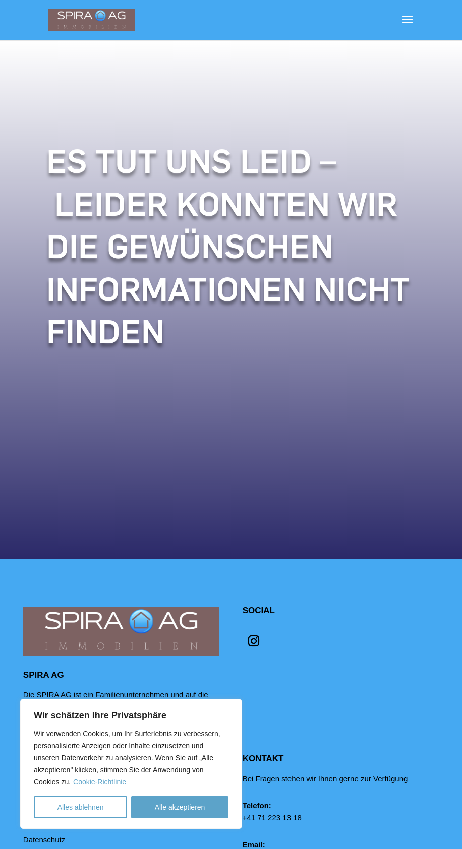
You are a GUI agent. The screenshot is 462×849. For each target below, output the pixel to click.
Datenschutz (44, 839)
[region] (131, 764)
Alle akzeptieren (180, 807)
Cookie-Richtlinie (99, 782)
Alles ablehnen (80, 807)
